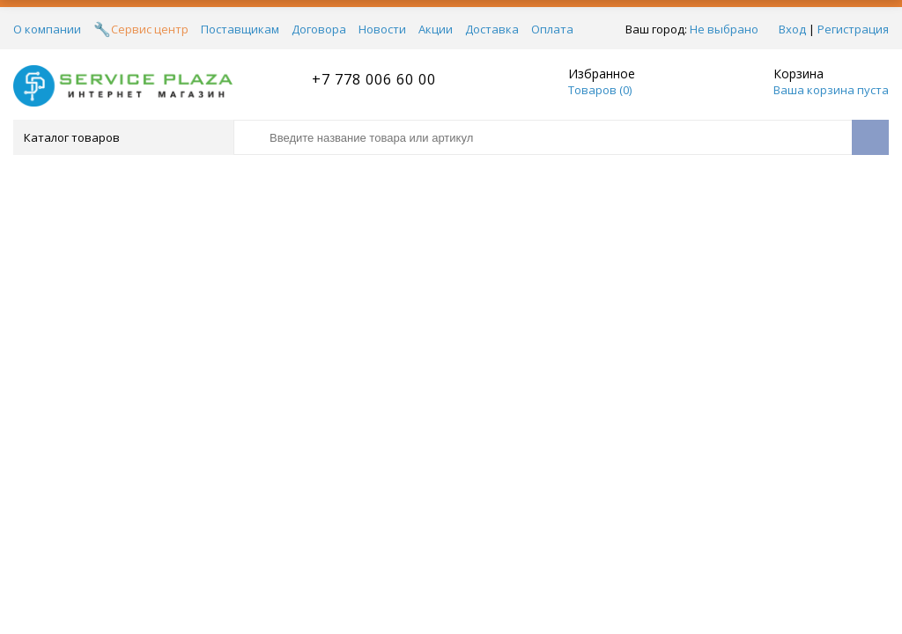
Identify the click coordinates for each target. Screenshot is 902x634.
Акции (435, 29)
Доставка (492, 29)
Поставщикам (240, 29)
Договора (319, 29)
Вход (792, 29)
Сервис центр (150, 29)
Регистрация (853, 29)
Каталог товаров (122, 137)
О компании (47, 29)
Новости (382, 29)
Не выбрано (724, 29)
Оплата (552, 29)
